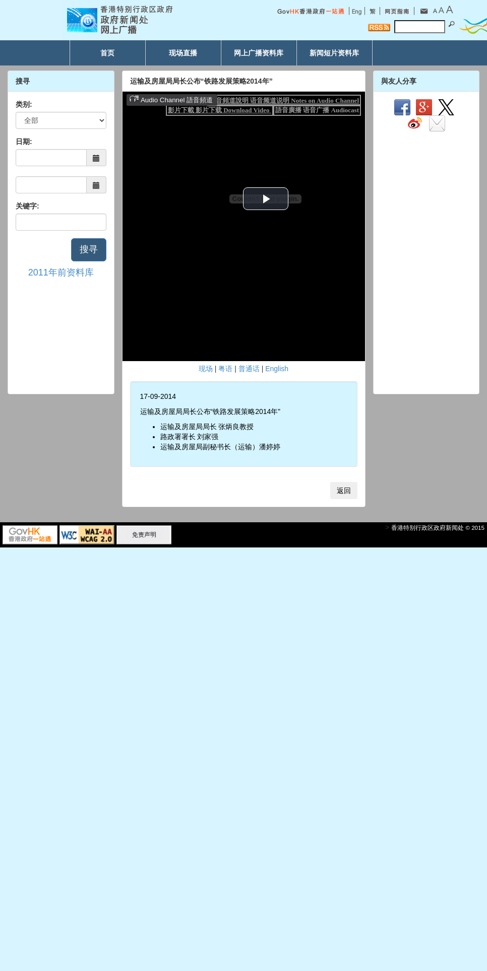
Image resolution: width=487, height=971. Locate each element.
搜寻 (89, 249)
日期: (24, 141)
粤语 (225, 369)
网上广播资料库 (258, 53)
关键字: (27, 206)
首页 (107, 53)
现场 (206, 369)
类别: (24, 104)
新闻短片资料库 (334, 53)
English (276, 369)
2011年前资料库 (61, 272)
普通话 (249, 369)
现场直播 (183, 53)
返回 (344, 491)
